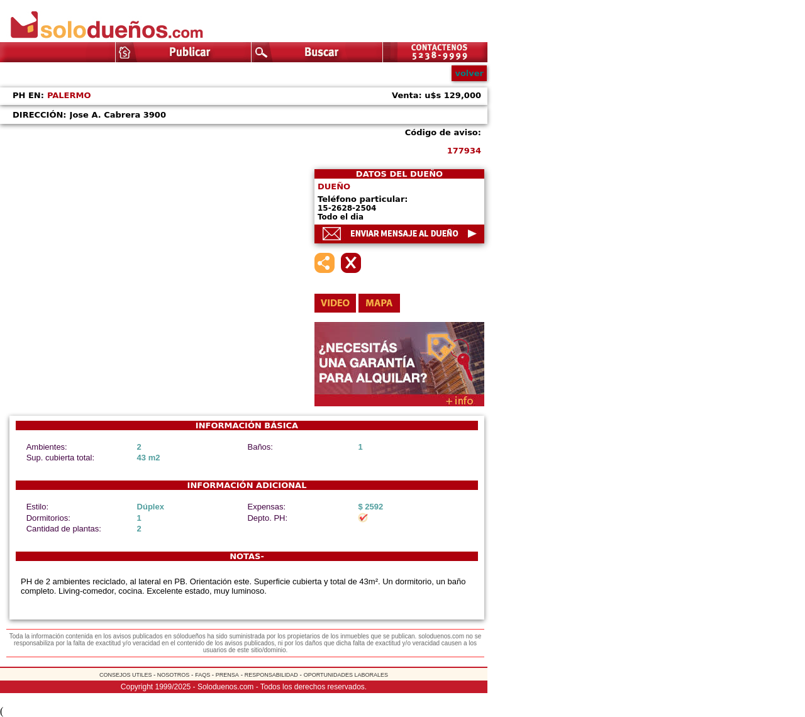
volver (469, 73)
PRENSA (227, 675)
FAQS (203, 675)
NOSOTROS (172, 675)
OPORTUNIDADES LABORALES (346, 675)
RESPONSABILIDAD (271, 675)
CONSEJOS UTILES (126, 675)
